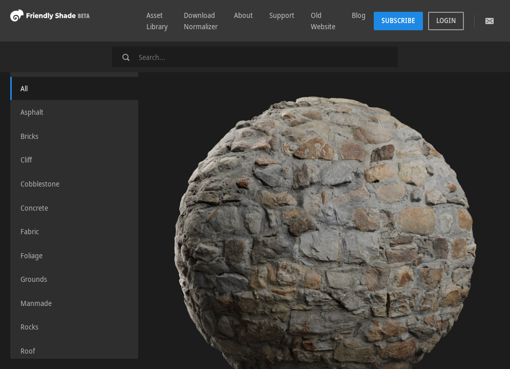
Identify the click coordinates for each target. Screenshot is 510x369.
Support (281, 15)
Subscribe (398, 20)
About (243, 15)
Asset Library (156, 20)
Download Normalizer (201, 20)
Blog (359, 15)
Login (446, 20)
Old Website (323, 20)
